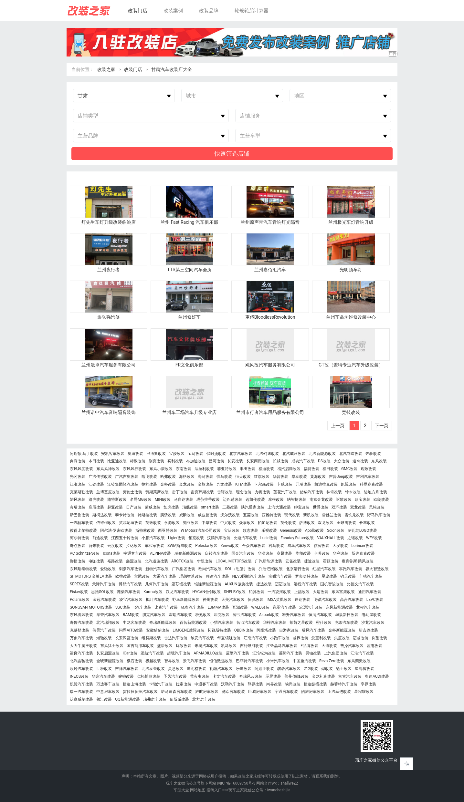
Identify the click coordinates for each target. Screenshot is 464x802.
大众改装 (341, 461)
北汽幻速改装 (267, 454)
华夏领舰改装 (228, 638)
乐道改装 (243, 669)
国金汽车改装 (243, 553)
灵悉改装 (176, 669)
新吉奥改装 (368, 630)
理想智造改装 (191, 576)
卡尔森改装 (264, 484)
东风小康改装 (161, 469)
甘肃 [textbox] (83, 96)
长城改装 (280, 461)
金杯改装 (168, 484)
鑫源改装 (134, 561)
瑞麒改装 (190, 507)
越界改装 (300, 638)
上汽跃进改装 (339, 692)
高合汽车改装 (351, 600)
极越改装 (153, 661)
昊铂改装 (313, 653)
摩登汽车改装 (108, 615)
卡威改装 (284, 484)
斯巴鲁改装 (79, 515)
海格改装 (187, 477)
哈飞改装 (149, 477)
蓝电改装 (374, 646)
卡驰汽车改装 (161, 684)
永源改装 (172, 523)
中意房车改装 (108, 692)
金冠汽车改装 (104, 600)
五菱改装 (250, 515)
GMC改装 (349, 469)
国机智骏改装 (331, 584)
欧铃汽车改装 (81, 669)
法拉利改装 (204, 469)
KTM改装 (243, 484)
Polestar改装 (206, 546)
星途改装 (329, 576)
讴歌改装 (344, 500)
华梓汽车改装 (274, 623)
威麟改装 (187, 515)
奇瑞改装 (77, 507)
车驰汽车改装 (370, 576)
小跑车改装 (280, 638)
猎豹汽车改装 (311, 492)
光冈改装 (77, 477)
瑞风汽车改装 (313, 630)
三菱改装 (230, 507)
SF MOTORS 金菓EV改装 (91, 576)
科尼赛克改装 (371, 484)
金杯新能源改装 (341, 630)
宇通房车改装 (286, 692)
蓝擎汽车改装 (237, 653)
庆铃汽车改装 (216, 553)
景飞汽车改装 (194, 661)
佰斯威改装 (179, 699)
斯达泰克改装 (363, 553)
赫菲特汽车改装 (343, 684)
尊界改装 (255, 684)
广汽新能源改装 (268, 561)
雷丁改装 (179, 492)
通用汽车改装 (369, 592)
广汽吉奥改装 (126, 477)
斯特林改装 (145, 531)
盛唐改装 (165, 646)
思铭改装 (377, 507)
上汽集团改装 (335, 653)
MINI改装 (163, 500)
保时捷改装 (216, 454)
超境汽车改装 (178, 653)
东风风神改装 (108, 469)
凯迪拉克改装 (326, 484)
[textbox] (232, 95)
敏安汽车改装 (202, 638)
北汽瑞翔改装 (108, 623)
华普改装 (280, 477)
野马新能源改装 (185, 600)
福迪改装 (266, 469)
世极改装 (104, 669)
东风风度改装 (81, 469)
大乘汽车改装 (164, 576)
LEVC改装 (375, 600)
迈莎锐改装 (181, 584)
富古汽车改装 (350, 676)
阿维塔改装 (266, 630)
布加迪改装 (196, 461)
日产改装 (134, 507)
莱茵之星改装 (301, 623)
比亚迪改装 (117, 461)
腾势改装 (168, 515)
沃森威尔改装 (81, 699)
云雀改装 (293, 561)
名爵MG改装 (141, 500)
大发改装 (340, 546)
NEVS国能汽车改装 (248, 576)
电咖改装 (96, 561)
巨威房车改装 (259, 692)
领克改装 (196, 538)
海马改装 (205, 477)
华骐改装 (265, 553)
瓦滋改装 (240, 607)
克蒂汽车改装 (346, 623)
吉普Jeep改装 (341, 477)
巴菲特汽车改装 (249, 661)
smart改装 (210, 507)
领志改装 (250, 531)
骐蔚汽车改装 (289, 669)
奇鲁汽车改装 (81, 623)
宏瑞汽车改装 (180, 615)
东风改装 (379, 461)
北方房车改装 (204, 699)
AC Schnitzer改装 (85, 553)
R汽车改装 (142, 607)
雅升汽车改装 (293, 615)
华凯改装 (204, 561)
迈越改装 (360, 638)
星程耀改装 (364, 692)
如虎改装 (171, 507)
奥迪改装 (135, 454)
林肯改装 (334, 492)
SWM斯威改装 (179, 546)
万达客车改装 (108, 684)
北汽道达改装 (156, 561)
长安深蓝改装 (126, 638)
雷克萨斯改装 (202, 492)
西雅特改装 (271, 515)
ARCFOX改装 (182, 561)
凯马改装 (229, 646)
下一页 (381, 425)
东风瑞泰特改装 (83, 569)
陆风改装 (77, 500)
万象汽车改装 (81, 638)
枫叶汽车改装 (157, 600)
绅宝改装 (302, 507)
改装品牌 (208, 11)
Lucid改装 (268, 538)
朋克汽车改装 (153, 615)
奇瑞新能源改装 (162, 623)
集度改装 (342, 638)
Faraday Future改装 (297, 538)
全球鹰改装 (346, 523)
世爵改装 (320, 507)
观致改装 (368, 469)
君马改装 (276, 546)
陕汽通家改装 (252, 507)
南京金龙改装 (321, 500)
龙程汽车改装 (367, 607)
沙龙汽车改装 (373, 623)
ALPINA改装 (160, 553)
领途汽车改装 (217, 576)
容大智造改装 (377, 569)
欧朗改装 (381, 500)
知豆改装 (190, 523)
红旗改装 (261, 477)
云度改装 (115, 546)
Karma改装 (153, 592)
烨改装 (327, 669)
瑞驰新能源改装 (188, 553)
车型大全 (181, 790)
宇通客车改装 (135, 553)
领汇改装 (104, 699)
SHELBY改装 (235, 592)
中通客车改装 (206, 684)
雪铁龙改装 (354, 515)
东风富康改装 (343, 592)
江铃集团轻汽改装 (122, 484)
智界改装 (172, 661)
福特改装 (311, 469)
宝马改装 (195, 454)
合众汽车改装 (253, 546)
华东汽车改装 (103, 676)
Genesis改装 (291, 531)
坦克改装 (221, 615)
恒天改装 (243, 477)
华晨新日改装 (346, 615)
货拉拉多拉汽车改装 (140, 692)
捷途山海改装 (134, 684)
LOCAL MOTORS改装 (234, 561)
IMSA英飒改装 (279, 600)
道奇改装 (360, 461)
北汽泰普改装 (153, 669)
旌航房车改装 (206, 692)
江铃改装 (96, 484)
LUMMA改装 (218, 607)
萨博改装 (307, 523)
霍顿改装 (330, 561)
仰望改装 (379, 638)
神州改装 (210, 600)
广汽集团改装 (183, 569)
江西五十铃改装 (124, 538)
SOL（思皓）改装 (240, 569)
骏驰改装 (126, 676)
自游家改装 (289, 630)
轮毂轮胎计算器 (252, 11)
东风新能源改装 (339, 607)
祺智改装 (321, 546)
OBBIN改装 (243, 630)
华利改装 (340, 553)
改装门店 (137, 11)
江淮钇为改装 (264, 653)
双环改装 (339, 507)
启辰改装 (96, 507)
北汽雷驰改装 (81, 661)
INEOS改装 (79, 676)
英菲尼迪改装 (130, 523)
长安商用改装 (257, 461)
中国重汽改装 (304, 661)
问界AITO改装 (131, 630)
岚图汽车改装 (284, 607)
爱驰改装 (108, 569)
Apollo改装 (314, 531)
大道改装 (329, 646)
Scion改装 (335, 531)
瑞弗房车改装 (154, 699)
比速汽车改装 (245, 538)
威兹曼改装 (207, 515)
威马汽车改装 (299, 546)
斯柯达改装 (102, 515)
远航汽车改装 (152, 653)
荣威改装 (152, 507)
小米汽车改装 (278, 661)
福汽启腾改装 (289, 469)
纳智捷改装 (296, 500)
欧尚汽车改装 (210, 569)
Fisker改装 (79, 592)
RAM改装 (131, 615)
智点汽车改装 (248, 623)
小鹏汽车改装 (153, 538)
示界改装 (273, 676)
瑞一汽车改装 (81, 692)
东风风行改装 (134, 469)
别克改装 (156, 461)
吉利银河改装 (251, 646)
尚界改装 (274, 684)
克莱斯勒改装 (81, 492)
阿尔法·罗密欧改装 (116, 531)
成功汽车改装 (303, 461)
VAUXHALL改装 (330, 538)
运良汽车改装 (81, 653)
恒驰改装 (255, 600)
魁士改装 (344, 669)
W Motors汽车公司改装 (201, 531)
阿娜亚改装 (264, 669)
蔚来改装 (96, 546)
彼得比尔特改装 (83, 531)
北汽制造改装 (350, 454)
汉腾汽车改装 (218, 538)
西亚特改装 (167, 531)
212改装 (311, 669)
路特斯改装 (117, 500)
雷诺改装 (225, 492)
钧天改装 (348, 576)
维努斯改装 (151, 638)
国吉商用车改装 (140, 646)
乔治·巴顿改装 (270, 569)
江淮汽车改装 (362, 653)
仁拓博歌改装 (148, 676)
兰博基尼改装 (108, 492)
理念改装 (243, 492)
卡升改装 (322, 553)
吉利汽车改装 (367, 477)
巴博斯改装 (156, 454)
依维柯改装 (106, 523)
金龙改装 (187, 484)
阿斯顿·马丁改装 (84, 454)
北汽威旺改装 (293, 454)
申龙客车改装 (134, 623)
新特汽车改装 (157, 569)
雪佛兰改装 (331, 515)
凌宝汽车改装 (130, 600)
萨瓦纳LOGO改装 (362, 531)
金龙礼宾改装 (323, 676)
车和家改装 (154, 546)
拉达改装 (134, 546)
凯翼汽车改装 (81, 684)
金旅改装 (205, 484)
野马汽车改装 (378, 515)
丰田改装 (247, 469)
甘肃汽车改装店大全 (171, 69)
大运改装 (320, 592)
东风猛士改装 (111, 646)
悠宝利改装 (321, 638)
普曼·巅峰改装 (296, 676)
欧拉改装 (123, 576)
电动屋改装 (371, 615)
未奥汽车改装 (206, 646)
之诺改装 (355, 538)
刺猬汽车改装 (130, 569)
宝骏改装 (177, 454)
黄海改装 (318, 477)
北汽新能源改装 (322, 454)
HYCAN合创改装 (206, 592)
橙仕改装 (324, 623)
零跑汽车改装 (350, 569)
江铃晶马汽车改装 (281, 646)
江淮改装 (77, 484)
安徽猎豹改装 (157, 630)
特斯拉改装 (147, 515)
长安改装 (235, 461)
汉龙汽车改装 (177, 592)
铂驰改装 (256, 592)
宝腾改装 (142, 576)
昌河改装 (216, 461)
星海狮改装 (364, 669)
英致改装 (153, 523)
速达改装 (302, 600)
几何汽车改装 (156, 584)
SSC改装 (122, 607)
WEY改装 (374, 538)
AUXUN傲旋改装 (239, 584)
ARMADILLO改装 (208, 653)
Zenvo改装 (230, 546)
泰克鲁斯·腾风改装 (358, 561)
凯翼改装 (348, 484)
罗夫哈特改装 (306, 576)
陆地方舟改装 (375, 492)
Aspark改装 (269, 615)
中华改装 (209, 523)
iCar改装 (130, 653)
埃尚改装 (293, 684)
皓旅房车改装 (312, 692)
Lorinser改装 (362, 546)
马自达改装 (183, 500)
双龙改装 (358, 507)
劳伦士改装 (132, 492)
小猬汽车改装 (221, 623)
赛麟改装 (284, 553)
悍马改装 (224, 477)
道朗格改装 (196, 669)
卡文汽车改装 (224, 676)
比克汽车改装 (166, 607)
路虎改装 (96, 500)
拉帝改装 (183, 684)
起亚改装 (115, 507)
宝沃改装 (231, 531)
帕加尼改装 (267, 523)
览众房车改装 (233, 692)
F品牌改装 (309, 646)
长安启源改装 (108, 653)
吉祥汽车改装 (126, 669)
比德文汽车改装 (360, 584)
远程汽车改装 (305, 584)
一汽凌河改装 (279, 592)
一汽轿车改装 (81, 523)
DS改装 (324, 461)
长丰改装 (367, 523)
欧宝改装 (362, 500)
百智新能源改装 (193, 623)
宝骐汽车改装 (280, 576)
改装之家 (106, 69)
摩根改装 (276, 500)
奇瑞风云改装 (250, 676)
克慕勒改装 (79, 630)
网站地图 (198, 790)
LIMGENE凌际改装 (189, 630)
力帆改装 (262, 492)
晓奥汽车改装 (192, 607)
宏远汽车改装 (310, 607)
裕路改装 (115, 561)
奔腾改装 (77, 461)
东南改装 (183, 469)
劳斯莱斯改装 (157, 492)
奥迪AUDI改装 (377, 676)
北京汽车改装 (240, 454)
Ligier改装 (176, 538)
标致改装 (137, 461)
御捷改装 (77, 561)
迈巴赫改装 (232, 500)
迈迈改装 (282, 584)
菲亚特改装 (227, 469)
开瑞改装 (303, 484)
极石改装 (134, 661)
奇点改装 (77, 546)
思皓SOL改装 (102, 592)
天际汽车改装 (103, 584)
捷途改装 (312, 561)
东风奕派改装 (359, 661)
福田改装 (330, 469)
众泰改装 (247, 523)
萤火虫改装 (199, 676)
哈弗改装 (168, 477)
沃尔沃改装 (230, 515)
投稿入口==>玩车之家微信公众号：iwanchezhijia (248, 790)
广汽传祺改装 (100, 477)
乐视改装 (269, 531)
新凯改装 (311, 515)
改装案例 (173, 11)
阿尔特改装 (79, 538)
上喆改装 (302, 592)
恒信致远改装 (221, 661)
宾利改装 (175, 461)
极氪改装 (203, 615)
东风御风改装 (81, 615)
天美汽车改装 (233, 600)
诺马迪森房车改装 (176, 692)
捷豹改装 (149, 484)
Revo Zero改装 (331, 661)
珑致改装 (183, 646)
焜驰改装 (104, 638)
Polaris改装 (80, 600)
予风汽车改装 (175, 676)
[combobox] (124, 95)
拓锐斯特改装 (219, 630)
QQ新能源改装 (127, 699)
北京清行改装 (297, 569)
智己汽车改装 (244, 615)
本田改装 (96, 461)
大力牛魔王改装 (83, 646)
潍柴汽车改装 (128, 592)
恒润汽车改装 (320, 615)
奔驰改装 (373, 454)
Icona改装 (111, 553)
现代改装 (292, 515)
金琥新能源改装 (109, 661)
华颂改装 (303, 553)
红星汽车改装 (324, 569)
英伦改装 (288, 523)
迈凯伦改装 (255, 500)
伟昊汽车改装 (104, 630)
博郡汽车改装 (130, 584)
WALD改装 (260, 607)
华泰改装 (299, 477)
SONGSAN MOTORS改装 (91, 607)
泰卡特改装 (124, 515)
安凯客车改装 (112, 454)
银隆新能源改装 (207, 584)
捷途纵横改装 (315, 684)
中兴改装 (228, 523)
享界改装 (368, 684)
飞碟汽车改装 (325, 600)
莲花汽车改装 (285, 492)
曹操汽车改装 (352, 646)
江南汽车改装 (255, 638)
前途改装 (100, 538)
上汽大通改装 (279, 507)
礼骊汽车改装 (221, 669)
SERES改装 (79, 584)
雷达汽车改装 (175, 638)
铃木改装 (353, 492)
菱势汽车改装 (290, 653)
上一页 (337, 425)
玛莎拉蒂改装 (208, 500)
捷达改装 (264, 584)
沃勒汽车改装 (232, 684)
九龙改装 (224, 484)
